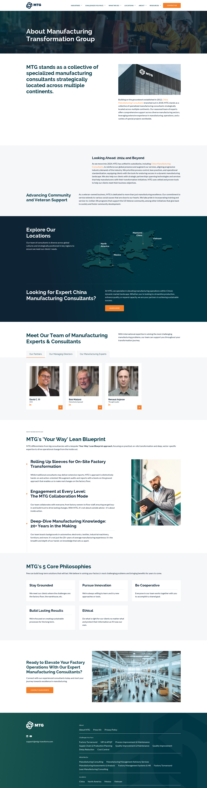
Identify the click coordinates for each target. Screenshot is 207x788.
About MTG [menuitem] (84, 729)
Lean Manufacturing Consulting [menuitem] (93, 769)
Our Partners (35, 354)
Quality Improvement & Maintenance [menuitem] (132, 745)
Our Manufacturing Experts (93, 354)
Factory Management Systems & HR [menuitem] (134, 765)
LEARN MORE (114, 308)
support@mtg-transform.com (39, 741)
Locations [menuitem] (128, 5)
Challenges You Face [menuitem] (94, 5)
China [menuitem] (82, 781)
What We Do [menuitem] (114, 5)
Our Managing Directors (60, 354)
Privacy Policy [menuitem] (111, 729)
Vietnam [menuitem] (118, 781)
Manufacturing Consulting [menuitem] (91, 761)
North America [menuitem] (94, 781)
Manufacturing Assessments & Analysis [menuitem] (97, 765)
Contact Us (172, 5)
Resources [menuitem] (154, 5)
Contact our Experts (40, 690)
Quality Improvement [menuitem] (162, 745)
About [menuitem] (141, 5)
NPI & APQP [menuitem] (106, 742)
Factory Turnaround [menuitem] (88, 742)
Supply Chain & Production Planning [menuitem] (95, 745)
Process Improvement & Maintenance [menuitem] (132, 742)
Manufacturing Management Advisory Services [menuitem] (127, 761)
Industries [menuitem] (75, 5)
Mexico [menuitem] (107, 781)
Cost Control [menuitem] (103, 749)
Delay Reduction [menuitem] (86, 749)
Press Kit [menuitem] (97, 729)
